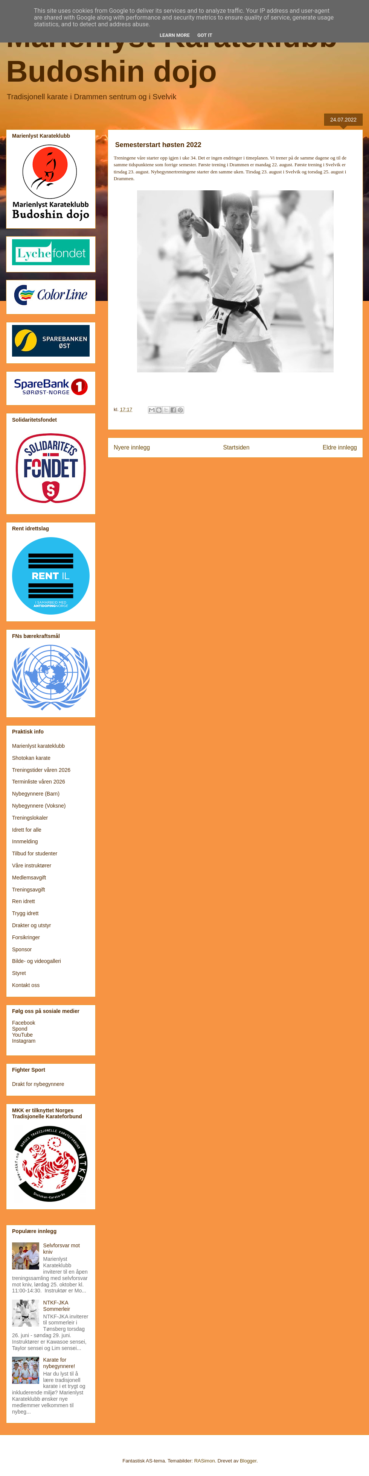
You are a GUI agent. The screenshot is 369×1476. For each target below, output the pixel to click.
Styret (19, 973)
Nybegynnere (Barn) (35, 794)
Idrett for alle (26, 830)
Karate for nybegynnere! (59, 1363)
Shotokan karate (31, 758)
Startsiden (236, 447)
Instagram (23, 1041)
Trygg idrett (25, 913)
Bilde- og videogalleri (36, 961)
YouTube (22, 1035)
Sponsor (22, 949)
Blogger (248, 1461)
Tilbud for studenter (34, 853)
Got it (204, 35)
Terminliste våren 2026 (38, 782)
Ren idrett (23, 901)
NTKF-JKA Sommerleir (56, 1306)
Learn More (175, 35)
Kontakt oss (26, 985)
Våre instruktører (31, 866)
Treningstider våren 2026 (41, 770)
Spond (19, 1029)
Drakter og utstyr (31, 925)
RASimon (204, 1461)
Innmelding (25, 841)
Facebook (23, 1023)
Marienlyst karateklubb (38, 746)
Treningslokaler (30, 818)
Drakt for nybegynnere (38, 1084)
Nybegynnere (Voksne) (39, 806)
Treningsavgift (28, 890)
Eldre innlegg (340, 447)
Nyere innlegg (132, 447)
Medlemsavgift (29, 878)
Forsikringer (26, 937)
